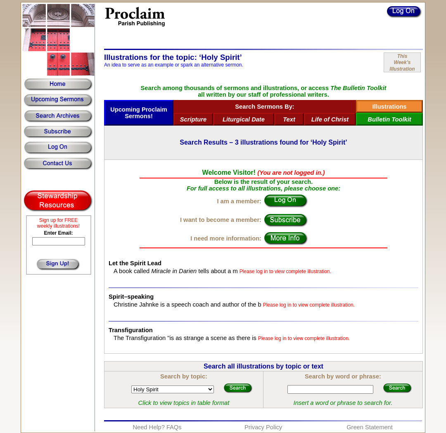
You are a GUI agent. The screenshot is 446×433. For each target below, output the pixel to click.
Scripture (193, 119)
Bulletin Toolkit (389, 119)
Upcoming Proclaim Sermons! (138, 112)
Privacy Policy (263, 427)
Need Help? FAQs (157, 427)
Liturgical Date (244, 119)
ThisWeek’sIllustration (402, 62)
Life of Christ (330, 119)
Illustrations (389, 106)
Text (289, 119)
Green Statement (369, 427)
